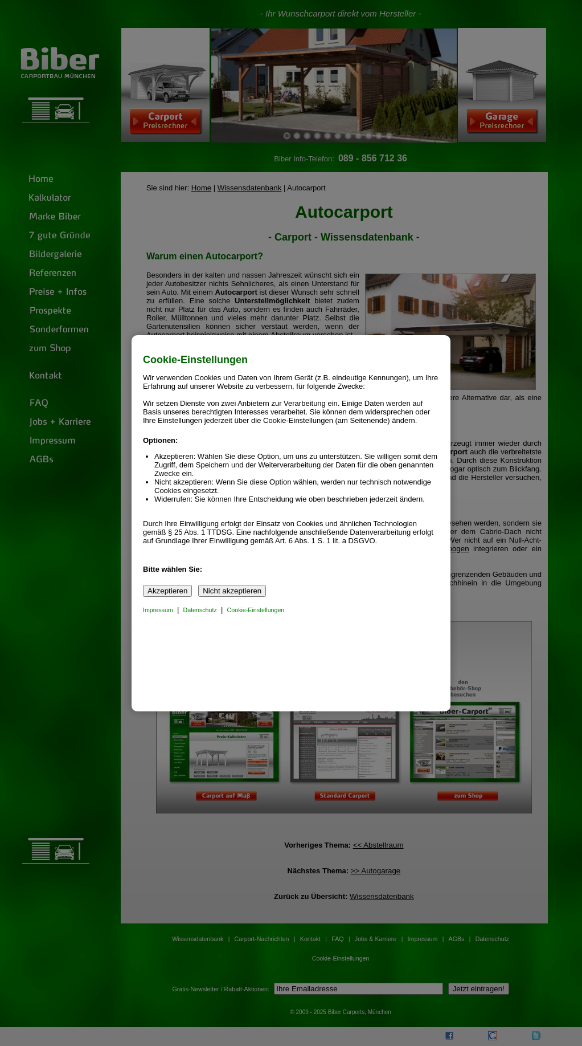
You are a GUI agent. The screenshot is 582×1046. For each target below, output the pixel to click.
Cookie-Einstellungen (256, 610)
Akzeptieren (167, 591)
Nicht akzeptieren (232, 591)
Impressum (158, 610)
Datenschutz (200, 610)
